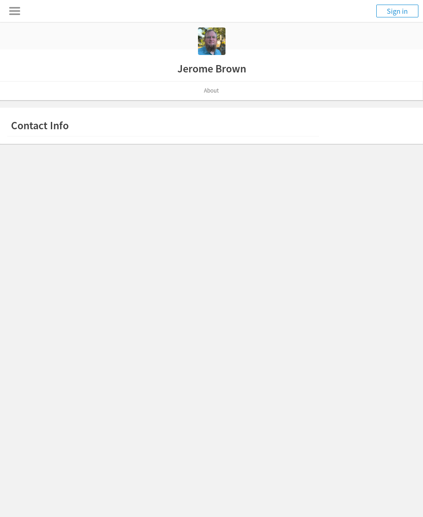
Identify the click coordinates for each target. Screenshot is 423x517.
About (211, 90)
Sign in (397, 11)
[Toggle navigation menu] (14, 11)
